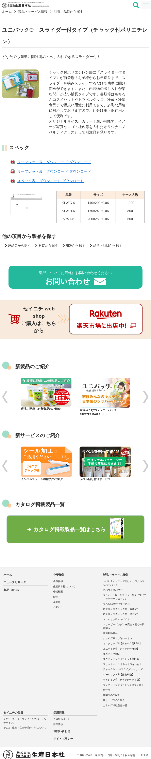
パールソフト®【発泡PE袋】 (118, 659)
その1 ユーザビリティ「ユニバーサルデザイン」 (24, 706)
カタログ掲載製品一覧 (115, 691)
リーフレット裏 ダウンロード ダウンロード (54, 171)
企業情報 (59, 560)
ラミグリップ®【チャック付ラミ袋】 (123, 670)
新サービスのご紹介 (114, 685)
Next (146, 384)
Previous (5, 384)
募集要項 (58, 709)
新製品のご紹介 (111, 680)
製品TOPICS (11, 575)
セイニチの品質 (13, 698)
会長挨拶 (58, 566)
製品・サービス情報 (32, 11)
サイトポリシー (63, 724)
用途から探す (75, 245)
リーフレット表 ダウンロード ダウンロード (54, 161)
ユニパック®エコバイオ (116, 604)
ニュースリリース (14, 568)
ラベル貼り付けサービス (116, 589)
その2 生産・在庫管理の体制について (24, 713)
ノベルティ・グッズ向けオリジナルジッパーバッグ (123, 568)
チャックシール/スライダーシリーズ (123, 654)
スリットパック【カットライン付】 (122, 649)
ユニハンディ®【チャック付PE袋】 (122, 644)
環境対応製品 (110, 618)
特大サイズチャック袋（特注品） (121, 599)
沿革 (55, 582)
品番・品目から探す (68, 11)
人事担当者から (61, 704)
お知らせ (58, 592)
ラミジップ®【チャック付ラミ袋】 (122, 665)
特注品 (106, 675)
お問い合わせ (61, 717)
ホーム (7, 11)
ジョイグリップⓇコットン (117, 623)
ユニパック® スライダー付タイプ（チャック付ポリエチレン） (124, 582)
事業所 (57, 587)
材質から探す (48, 245)
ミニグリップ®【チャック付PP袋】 (122, 629)
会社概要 (58, 577)
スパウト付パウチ (114, 575)
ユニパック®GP (111, 639)
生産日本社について (64, 572)
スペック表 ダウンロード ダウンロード (50, 180)
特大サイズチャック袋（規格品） (121, 594)
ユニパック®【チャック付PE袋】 (121, 634)
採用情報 (59, 698)
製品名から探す (19, 245)
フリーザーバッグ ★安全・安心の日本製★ (123, 612)
